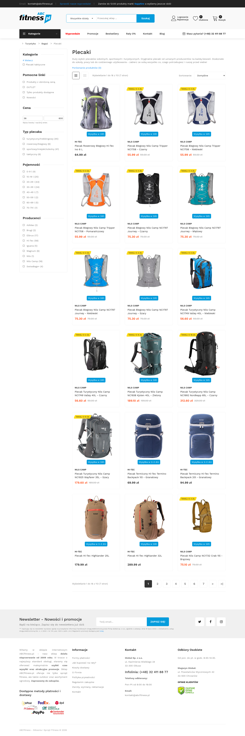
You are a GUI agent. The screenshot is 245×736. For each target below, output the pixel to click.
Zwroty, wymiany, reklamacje (88, 687)
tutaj (102, 631)
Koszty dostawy (80, 667)
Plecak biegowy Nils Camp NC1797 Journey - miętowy (200, 229)
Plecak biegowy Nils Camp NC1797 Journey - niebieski (95, 311)
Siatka (76, 75)
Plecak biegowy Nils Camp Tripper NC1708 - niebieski (200, 147)
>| (222, 583)
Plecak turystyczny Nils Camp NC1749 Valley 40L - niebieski (197, 311)
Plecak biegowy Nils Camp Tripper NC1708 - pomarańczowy (95, 229)
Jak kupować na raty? (84, 662)
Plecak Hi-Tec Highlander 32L (144, 555)
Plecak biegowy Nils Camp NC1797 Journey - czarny (147, 229)
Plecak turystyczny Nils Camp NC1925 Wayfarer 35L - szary (92, 475)
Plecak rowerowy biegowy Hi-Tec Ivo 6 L (94, 147)
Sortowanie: (185, 75)
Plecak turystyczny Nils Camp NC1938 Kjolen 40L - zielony (145, 393)
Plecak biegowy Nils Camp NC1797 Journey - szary (147, 311)
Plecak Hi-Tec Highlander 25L (92, 555)
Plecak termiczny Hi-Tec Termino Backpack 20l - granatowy (199, 475)
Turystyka (30, 43)
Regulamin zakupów (83, 682)
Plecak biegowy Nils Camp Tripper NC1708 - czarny (147, 147)
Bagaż (45, 43)
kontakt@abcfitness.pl (137, 695)
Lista (85, 75)
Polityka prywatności (83, 677)
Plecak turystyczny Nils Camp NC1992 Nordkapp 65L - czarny (198, 393)
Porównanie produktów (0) (86, 67)
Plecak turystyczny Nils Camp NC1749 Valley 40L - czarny (92, 393)
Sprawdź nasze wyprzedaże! (75, 3)
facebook (210, 621)
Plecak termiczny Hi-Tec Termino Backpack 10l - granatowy (146, 475)
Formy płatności (81, 658)
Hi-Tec (78, 142)
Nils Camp (133, 142)
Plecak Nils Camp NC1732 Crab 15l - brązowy (201, 557)
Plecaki (57, 43)
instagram (221, 621)
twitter (199, 621)
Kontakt (76, 691)
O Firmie (77, 672)
